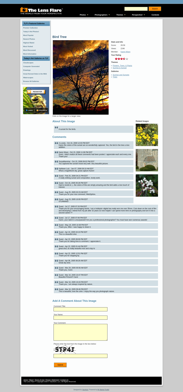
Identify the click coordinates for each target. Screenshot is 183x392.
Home (26, 380)
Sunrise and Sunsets (121, 75)
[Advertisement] (36, 161)
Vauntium (85, 390)
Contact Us (64, 380)
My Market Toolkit (103, 390)
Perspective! (137, 15)
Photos (83, 15)
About (31, 380)
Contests (155, 15)
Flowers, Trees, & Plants (122, 66)
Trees (115, 77)
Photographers (101, 15)
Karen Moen (125, 52)
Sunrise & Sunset (120, 68)
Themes (119, 15)
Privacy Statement (52, 380)
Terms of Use (39, 380)
